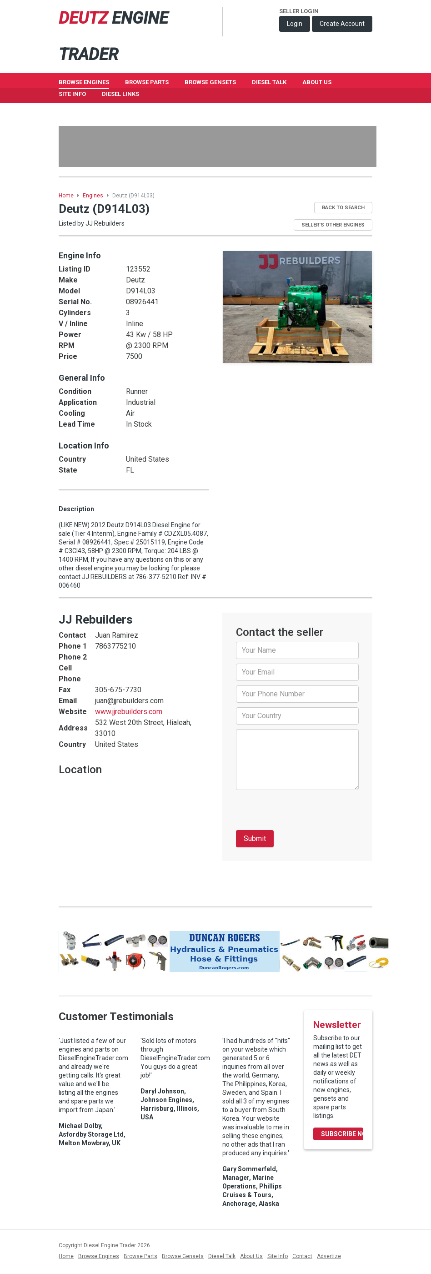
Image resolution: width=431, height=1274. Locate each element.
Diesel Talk (269, 82)
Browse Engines (84, 82)
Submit (255, 838)
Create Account (342, 23)
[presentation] (305, 812)
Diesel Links (120, 94)
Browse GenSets (210, 82)
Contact (302, 1256)
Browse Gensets (183, 1256)
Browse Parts (147, 82)
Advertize (329, 1256)
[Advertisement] (217, 146)
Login (294, 23)
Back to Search (343, 208)
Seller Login (299, 11)
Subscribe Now (342, 1134)
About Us (316, 82)
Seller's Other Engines (333, 225)
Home (66, 195)
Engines (93, 195)
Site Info (72, 94)
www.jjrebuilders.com (128, 711)
